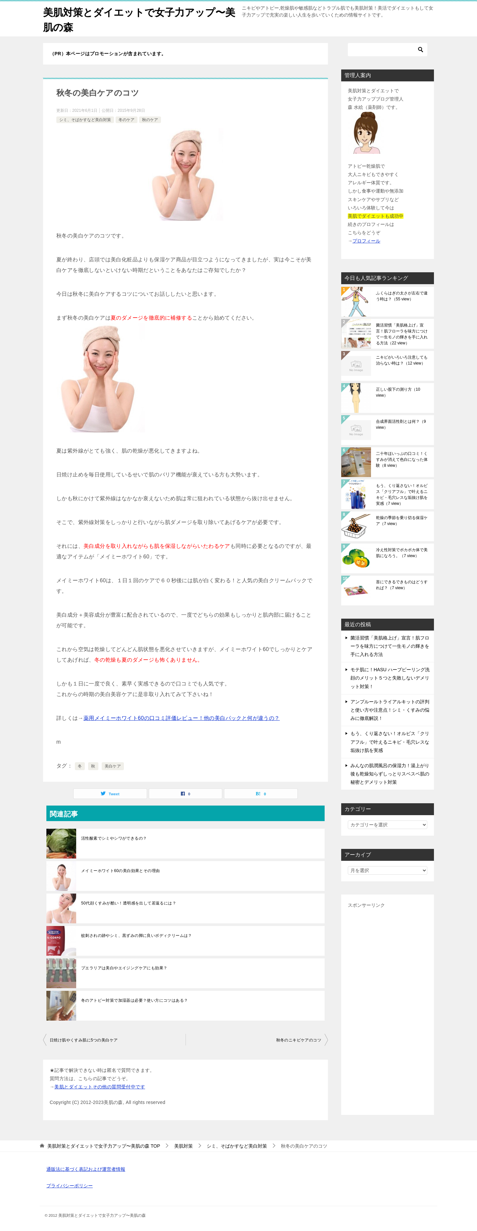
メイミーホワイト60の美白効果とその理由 (120, 870)
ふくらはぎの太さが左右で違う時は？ (402, 296)
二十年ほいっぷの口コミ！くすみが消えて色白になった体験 (402, 459)
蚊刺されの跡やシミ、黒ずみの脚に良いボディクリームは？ (136, 935)
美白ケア (113, 766)
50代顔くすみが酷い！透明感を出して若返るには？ (128, 903)
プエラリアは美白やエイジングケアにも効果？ (124, 968)
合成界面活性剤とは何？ (401, 424)
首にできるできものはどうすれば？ (402, 585)
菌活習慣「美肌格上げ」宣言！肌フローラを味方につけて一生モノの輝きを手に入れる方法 (402, 334)
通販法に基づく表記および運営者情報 (85, 1169)
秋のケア (150, 119)
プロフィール (366, 240)
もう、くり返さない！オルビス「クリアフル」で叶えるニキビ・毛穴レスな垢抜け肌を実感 (402, 494)
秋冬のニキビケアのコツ (298, 1040)
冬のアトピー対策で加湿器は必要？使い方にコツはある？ (134, 1000)
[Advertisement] (387, 1009)
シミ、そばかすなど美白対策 (85, 119)
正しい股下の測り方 (398, 392)
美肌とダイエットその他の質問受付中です (99, 1086)
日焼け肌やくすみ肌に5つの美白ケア (84, 1040)
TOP (103, 1146)
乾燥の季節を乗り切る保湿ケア (402, 520)
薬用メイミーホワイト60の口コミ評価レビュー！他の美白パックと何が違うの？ (181, 718)
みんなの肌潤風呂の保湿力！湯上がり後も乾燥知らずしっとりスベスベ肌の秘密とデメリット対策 (389, 774)
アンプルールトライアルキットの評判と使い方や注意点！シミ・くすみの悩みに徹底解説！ (389, 710)
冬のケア (126, 119)
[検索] (387, 49)
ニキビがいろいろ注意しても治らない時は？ (402, 360)
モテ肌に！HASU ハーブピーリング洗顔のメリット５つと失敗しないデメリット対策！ (390, 678)
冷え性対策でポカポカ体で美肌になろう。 (402, 553)
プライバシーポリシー (69, 1185)
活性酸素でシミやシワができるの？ (114, 838)
